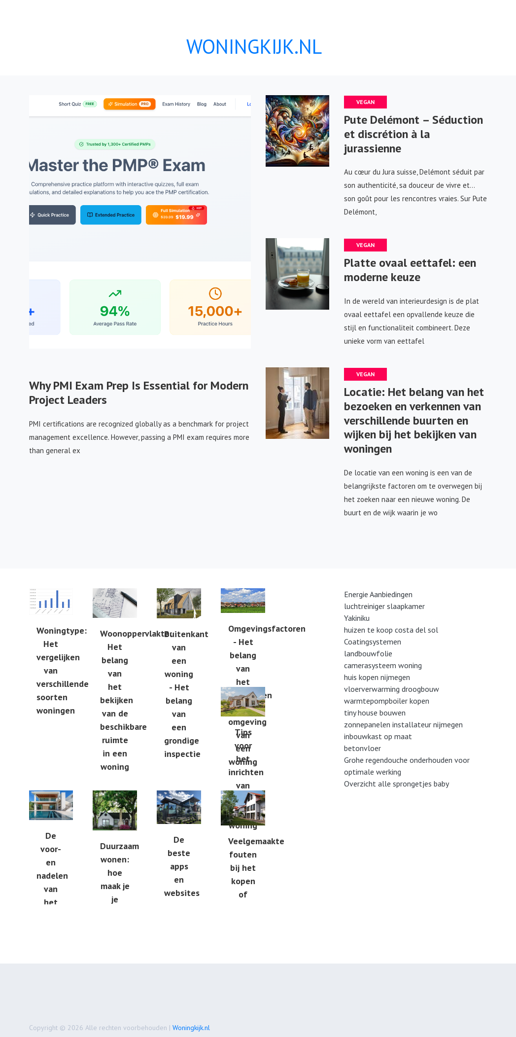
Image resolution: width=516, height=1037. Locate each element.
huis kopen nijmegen (377, 677)
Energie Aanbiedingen (378, 594)
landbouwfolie (368, 653)
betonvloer (362, 748)
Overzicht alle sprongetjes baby (396, 783)
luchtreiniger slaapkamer (384, 606)
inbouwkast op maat (378, 736)
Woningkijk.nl (191, 1027)
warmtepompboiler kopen (386, 701)
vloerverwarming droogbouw (391, 689)
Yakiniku (357, 618)
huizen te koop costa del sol (391, 630)
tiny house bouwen (375, 712)
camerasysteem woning (383, 665)
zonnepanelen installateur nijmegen (403, 724)
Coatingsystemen (372, 641)
